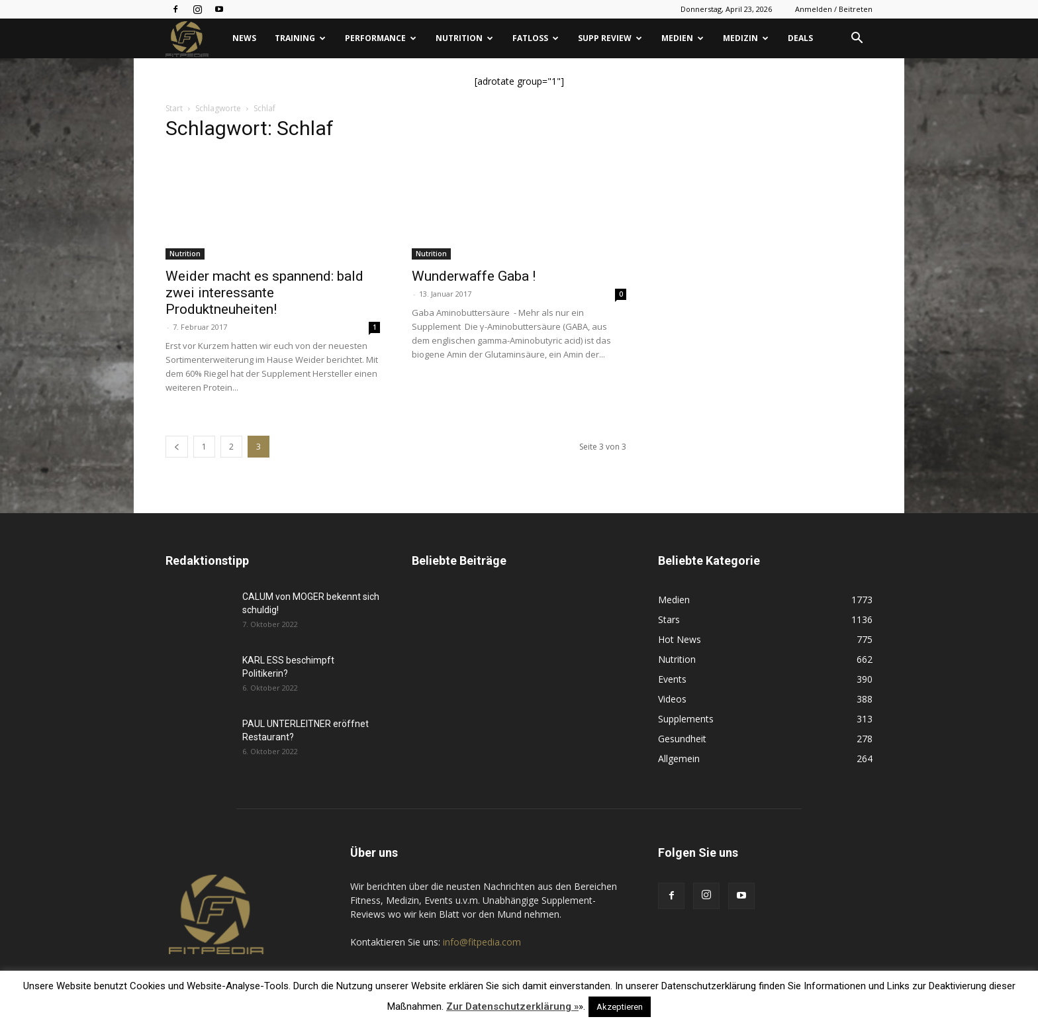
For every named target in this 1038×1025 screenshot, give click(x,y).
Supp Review (610, 38)
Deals (800, 38)
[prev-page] (176, 447)
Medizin (746, 38)
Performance (380, 38)
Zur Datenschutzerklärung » (512, 1006)
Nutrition (464, 38)
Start (174, 108)
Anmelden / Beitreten (834, 9)
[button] (857, 39)
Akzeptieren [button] (619, 1007)
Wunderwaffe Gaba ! (474, 276)
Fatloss (535, 38)
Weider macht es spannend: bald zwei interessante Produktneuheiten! (264, 292)
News (244, 38)
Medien (682, 38)
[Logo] (194, 39)
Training (300, 38)
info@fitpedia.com (482, 942)
